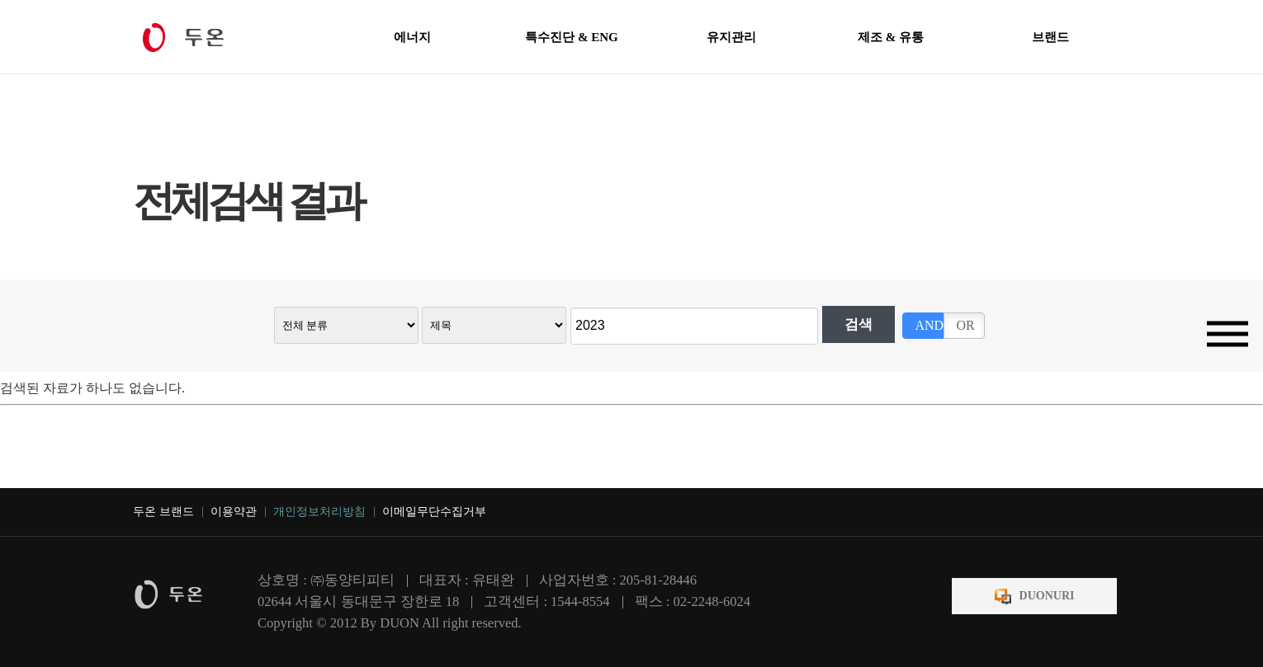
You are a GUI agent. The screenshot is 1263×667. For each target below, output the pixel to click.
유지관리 (731, 37)
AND (929, 325)
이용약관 (233, 511)
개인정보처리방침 (319, 511)
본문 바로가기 (0, 0)
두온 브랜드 (163, 511)
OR (965, 325)
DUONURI (1047, 595)
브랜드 (1050, 37)
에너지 (412, 37)
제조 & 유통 (891, 37)
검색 (858, 324)
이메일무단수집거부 (434, 511)
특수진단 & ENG (571, 37)
